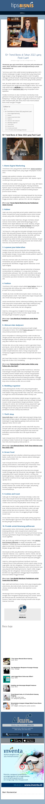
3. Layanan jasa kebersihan (13, 117)
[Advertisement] (22, 642)
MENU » (22, 13)
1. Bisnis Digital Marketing (13, 113)
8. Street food (10, 126)
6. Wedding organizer (12, 122)
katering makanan (25, 225)
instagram (16, 705)
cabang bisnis (17, 698)
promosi (28, 705)
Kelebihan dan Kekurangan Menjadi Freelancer (23, 685)
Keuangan (17, 669)
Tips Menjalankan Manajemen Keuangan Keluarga (24, 667)
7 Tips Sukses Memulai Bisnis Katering (21, 658)
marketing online (22, 705)
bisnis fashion (32, 286)
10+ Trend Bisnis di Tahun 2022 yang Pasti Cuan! (23, 56)
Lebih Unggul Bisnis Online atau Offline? (22, 676)
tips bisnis (33, 705)
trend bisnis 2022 (18, 89)
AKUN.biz (22, 617)
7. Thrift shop (10, 124)
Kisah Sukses (21, 697)
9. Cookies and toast (12, 128)
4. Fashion (9, 119)
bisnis (28, 330)
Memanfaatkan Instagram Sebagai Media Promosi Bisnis (26, 703)
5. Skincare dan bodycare (13, 120)
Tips (34, 60)
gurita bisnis (23, 698)
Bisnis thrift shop (7, 417)
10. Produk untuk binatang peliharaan (16, 130)
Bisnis (31, 60)
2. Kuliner (9, 115)
